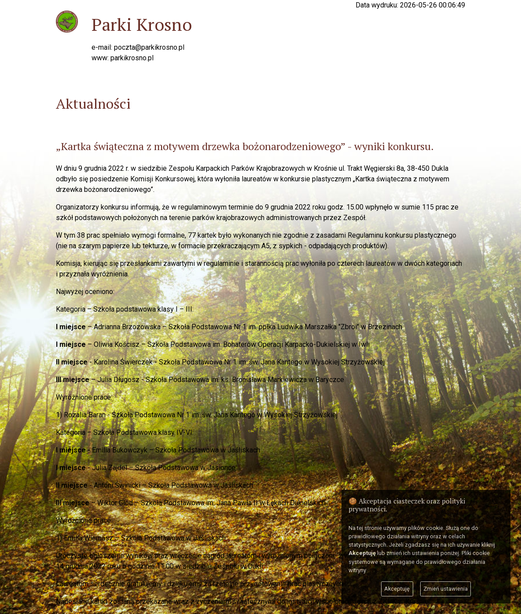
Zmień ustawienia (445, 588)
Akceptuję (397, 588)
